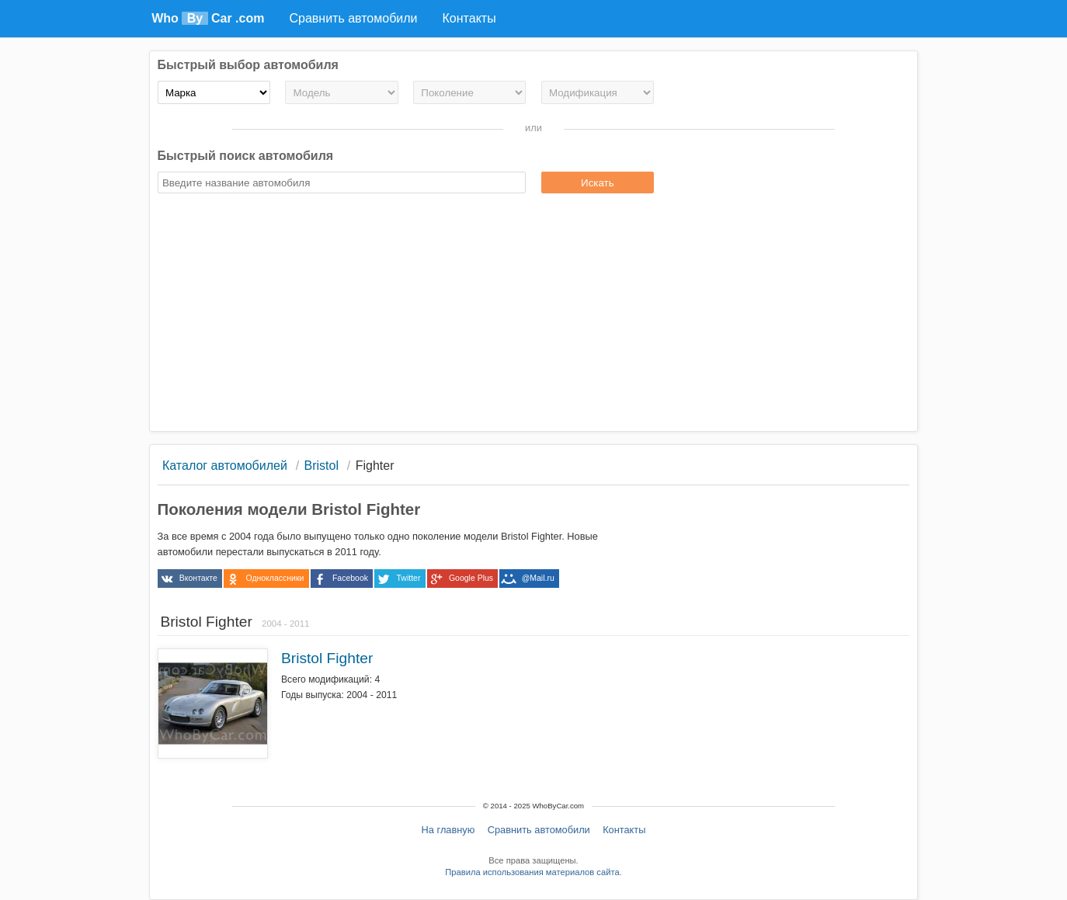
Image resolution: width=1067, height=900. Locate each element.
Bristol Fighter (327, 658)
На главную (448, 830)
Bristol (321, 465)
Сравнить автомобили (539, 830)
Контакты (624, 830)
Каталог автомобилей (224, 465)
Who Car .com (207, 18)
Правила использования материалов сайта (532, 872)
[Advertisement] (534, 314)
